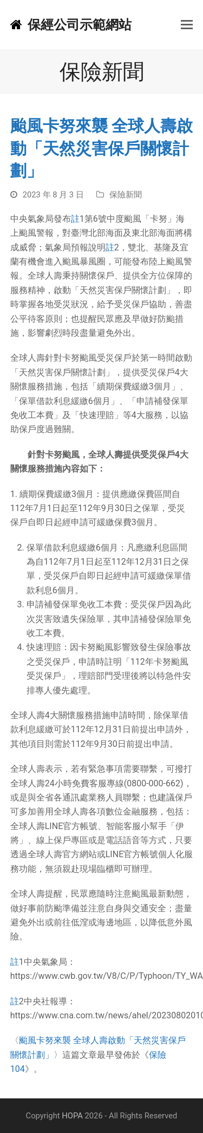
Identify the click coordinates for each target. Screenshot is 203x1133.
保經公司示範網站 (71, 24)
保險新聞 (125, 195)
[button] (187, 25)
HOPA (72, 1116)
